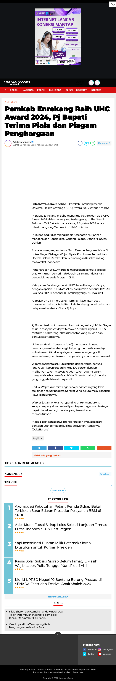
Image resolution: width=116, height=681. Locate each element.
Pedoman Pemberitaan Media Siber (52, 672)
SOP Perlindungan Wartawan (80, 669)
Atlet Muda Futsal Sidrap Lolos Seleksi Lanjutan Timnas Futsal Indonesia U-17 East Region (61, 527)
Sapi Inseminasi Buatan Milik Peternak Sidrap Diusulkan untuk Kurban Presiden (53, 545)
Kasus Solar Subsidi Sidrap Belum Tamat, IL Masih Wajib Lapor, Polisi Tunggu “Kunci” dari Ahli (56, 563)
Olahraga (55, 90)
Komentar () (104, 143)
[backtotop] (58, 635)
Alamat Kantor (44, 669)
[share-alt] (39, 448)
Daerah (14, 90)
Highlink (12, 102)
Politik (41, 90)
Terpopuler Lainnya (58, 597)
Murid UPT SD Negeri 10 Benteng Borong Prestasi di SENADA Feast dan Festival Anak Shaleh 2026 (58, 582)
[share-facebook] (80, 143)
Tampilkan (105, 474)
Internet (96, 90)
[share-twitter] (86, 143)
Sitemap (58, 669)
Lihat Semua (58, 490)
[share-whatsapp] (92, 143)
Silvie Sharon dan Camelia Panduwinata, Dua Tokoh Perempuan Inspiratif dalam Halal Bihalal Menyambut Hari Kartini (36, 615)
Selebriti (82, 90)
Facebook (78, 672)
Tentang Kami (27, 669)
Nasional (28, 90)
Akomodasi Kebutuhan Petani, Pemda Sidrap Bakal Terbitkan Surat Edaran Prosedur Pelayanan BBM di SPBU (58, 510)
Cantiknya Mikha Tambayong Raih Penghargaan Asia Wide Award (29, 626)
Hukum (69, 90)
